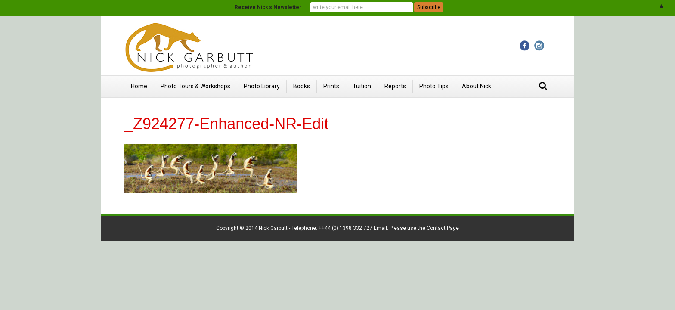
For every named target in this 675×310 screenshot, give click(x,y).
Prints (331, 86)
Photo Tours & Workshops (195, 86)
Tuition (362, 86)
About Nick (476, 86)
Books (301, 86)
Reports (395, 86)
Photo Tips (434, 86)
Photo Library (262, 86)
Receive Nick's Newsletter (268, 7)
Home (139, 86)
